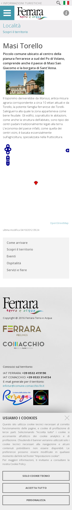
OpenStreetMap (59, 223)
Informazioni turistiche (22, 3)
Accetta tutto (36, 488)
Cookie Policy (18, 464)
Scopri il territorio (15, 32)
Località (12, 25)
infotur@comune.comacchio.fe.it (23, 386)
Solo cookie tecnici (36, 476)
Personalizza (36, 500)
